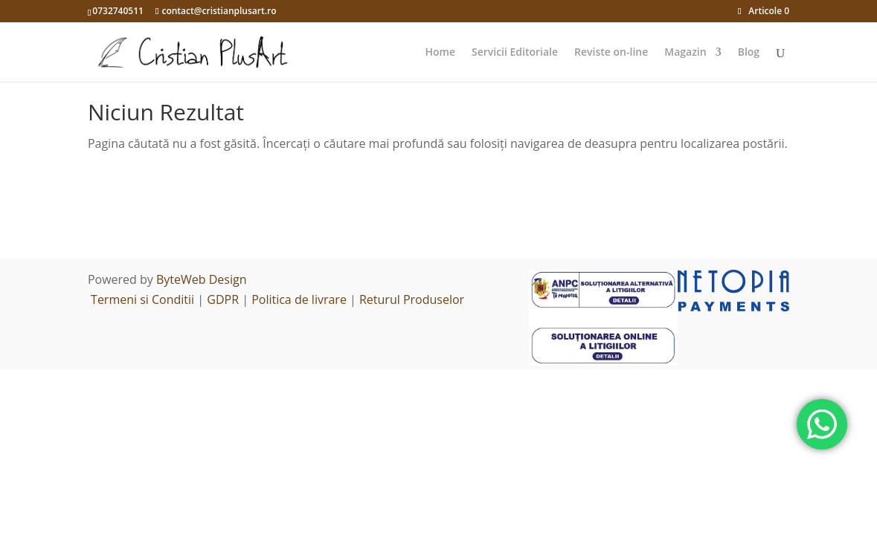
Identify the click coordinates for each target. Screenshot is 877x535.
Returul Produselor (411, 299)
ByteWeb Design (201, 279)
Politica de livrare (299, 299)
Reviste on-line (611, 53)
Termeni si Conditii (142, 299)
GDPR (223, 299)
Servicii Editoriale (515, 53)
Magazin (685, 53)
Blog (748, 53)
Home (440, 53)
